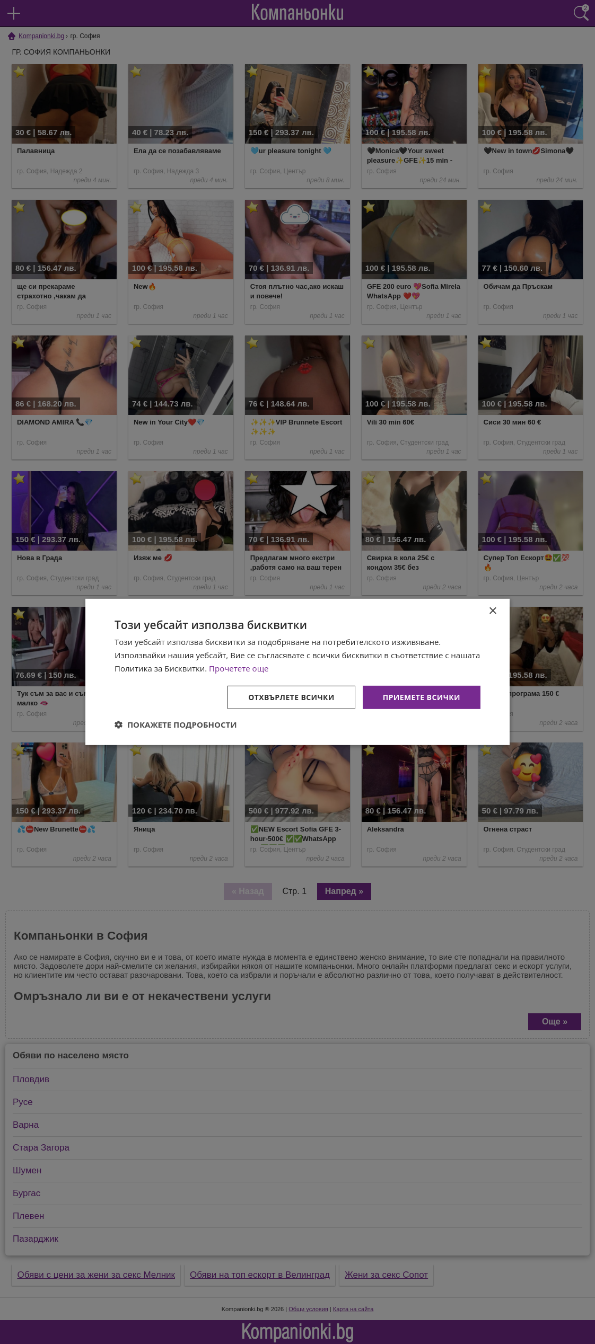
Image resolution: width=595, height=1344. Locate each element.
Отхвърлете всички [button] (291, 697)
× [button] (492, 611)
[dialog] (297, 672)
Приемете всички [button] (421, 697)
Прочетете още (238, 668)
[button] (176, 724)
